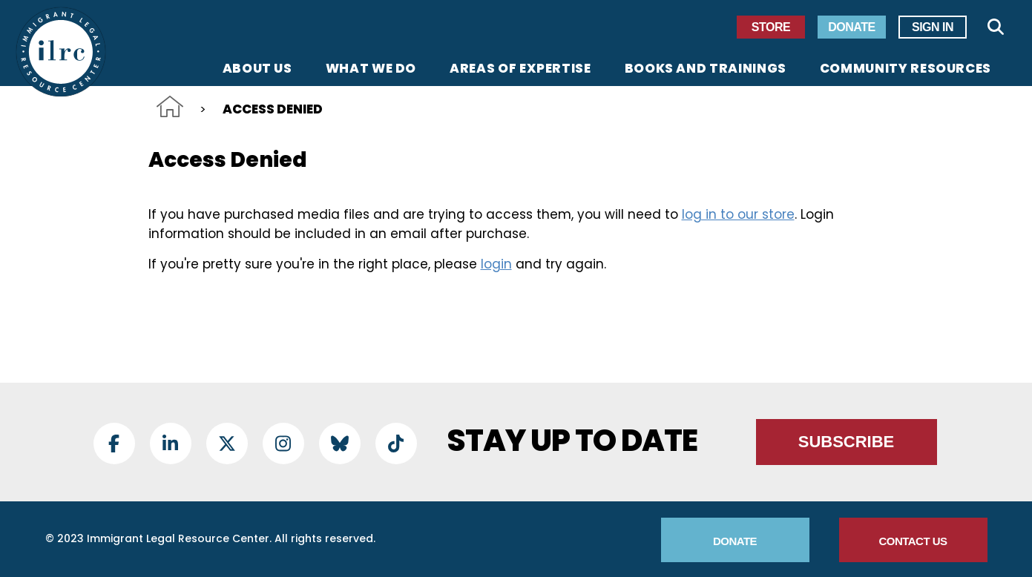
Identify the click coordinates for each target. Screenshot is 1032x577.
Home (170, 106)
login (496, 264)
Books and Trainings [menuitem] (705, 69)
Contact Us (912, 541)
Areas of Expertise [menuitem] (520, 69)
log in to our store (738, 214)
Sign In (932, 27)
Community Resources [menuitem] (905, 69)
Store (771, 27)
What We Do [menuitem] (371, 69)
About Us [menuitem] (257, 69)
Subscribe (846, 441)
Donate (851, 27)
